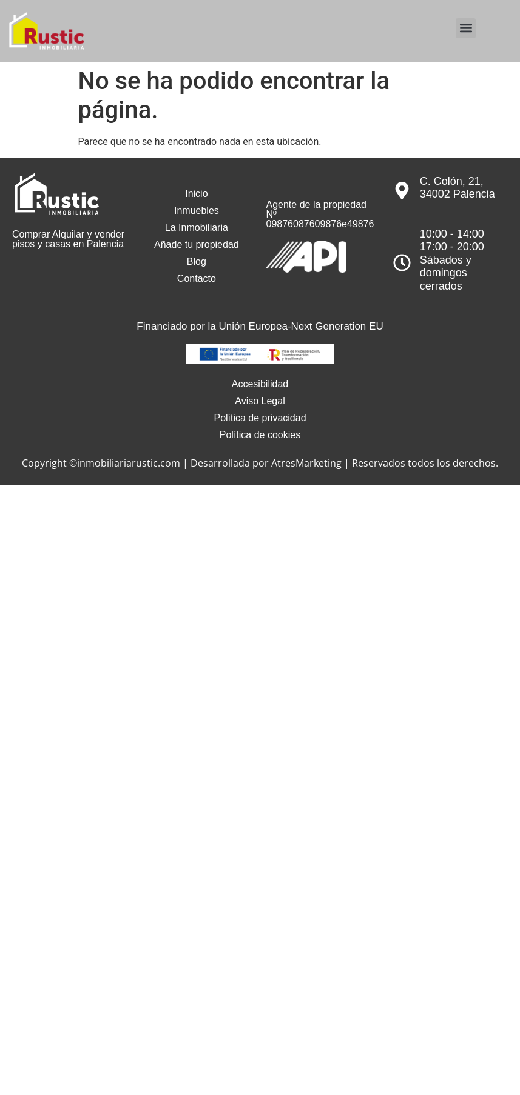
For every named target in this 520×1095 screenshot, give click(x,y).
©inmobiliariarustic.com (124, 463)
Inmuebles (196, 210)
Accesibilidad (260, 384)
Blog (196, 261)
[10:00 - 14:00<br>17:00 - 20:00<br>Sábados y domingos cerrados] (402, 262)
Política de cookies (260, 435)
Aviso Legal (260, 401)
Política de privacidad (260, 418)
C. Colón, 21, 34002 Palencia (457, 188)
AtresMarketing (306, 463)
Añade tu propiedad (196, 244)
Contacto (196, 278)
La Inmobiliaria (196, 227)
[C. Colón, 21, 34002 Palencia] (402, 190)
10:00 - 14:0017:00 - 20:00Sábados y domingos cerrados (452, 260)
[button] (466, 28)
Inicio (196, 193)
